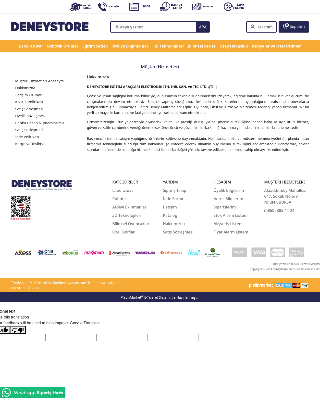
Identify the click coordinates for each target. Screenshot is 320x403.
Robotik (119, 198)
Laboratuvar (124, 190)
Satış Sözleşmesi (178, 232)
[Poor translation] (18, 330)
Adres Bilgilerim (228, 198)
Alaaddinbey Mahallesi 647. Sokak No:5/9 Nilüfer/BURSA (285, 196)
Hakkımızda (174, 223)
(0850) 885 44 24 (279, 210)
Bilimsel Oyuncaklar (130, 223)
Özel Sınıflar (123, 232)
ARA (202, 27)
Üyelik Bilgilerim (229, 190)
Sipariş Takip (174, 190)
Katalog (170, 215)
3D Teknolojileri (126, 215)
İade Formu (174, 198)
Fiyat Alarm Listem (231, 232)
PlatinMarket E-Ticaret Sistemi (146, 297)
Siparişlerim (225, 207)
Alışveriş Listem (228, 223)
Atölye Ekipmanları (130, 207)
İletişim (170, 207)
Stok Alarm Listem (231, 215)
